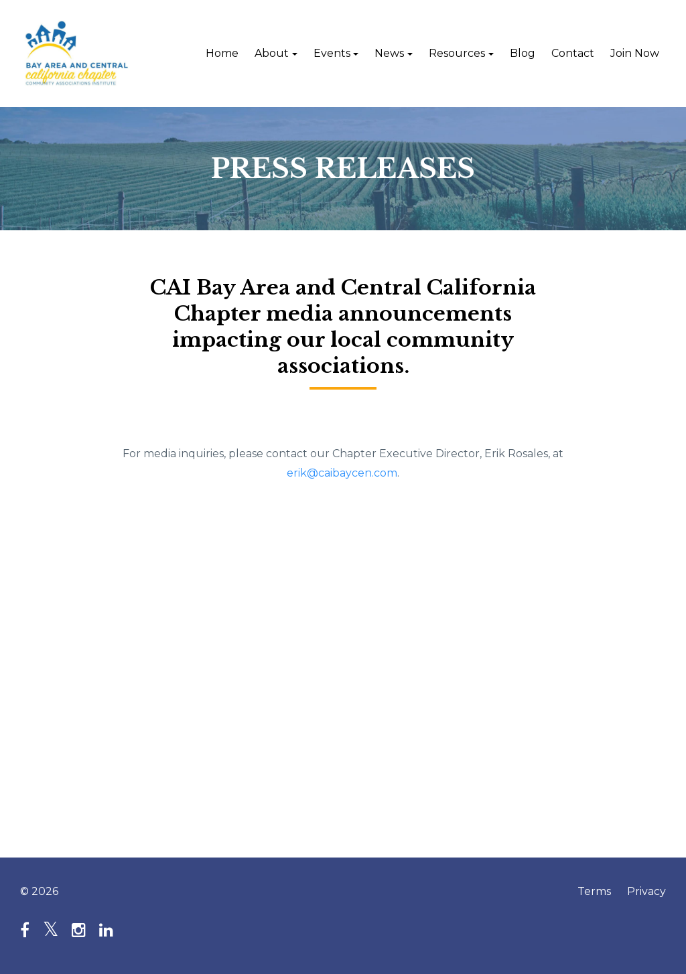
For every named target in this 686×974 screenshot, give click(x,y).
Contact (572, 53)
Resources (457, 53)
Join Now (634, 53)
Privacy (646, 891)
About (272, 53)
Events (332, 53)
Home (222, 53)
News (389, 53)
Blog (522, 53)
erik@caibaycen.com (342, 473)
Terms (594, 891)
